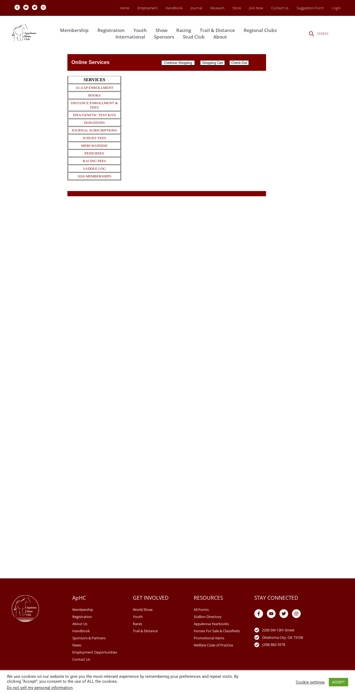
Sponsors (165, 37)
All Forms (201, 609)
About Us (79, 623)
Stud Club (195, 37)
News (76, 645)
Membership (75, 30)
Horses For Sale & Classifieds (217, 630)
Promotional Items (209, 638)
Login (336, 7)
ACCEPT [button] (338, 682)
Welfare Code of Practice (213, 645)
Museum (217, 7)
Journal (196, 7)
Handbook (174, 7)
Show (163, 30)
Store (236, 7)
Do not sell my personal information (40, 687)
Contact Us (279, 7)
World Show (143, 609)
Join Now (256, 7)
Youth (141, 30)
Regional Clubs (261, 30)
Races (137, 623)
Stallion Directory (208, 616)
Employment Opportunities (94, 652)
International (131, 37)
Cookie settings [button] (310, 682)
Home (124, 7)
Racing (185, 30)
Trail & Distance (219, 30)
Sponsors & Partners (89, 638)
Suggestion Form (310, 7)
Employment (147, 7)
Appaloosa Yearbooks (211, 623)
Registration (112, 30)
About (221, 37)
